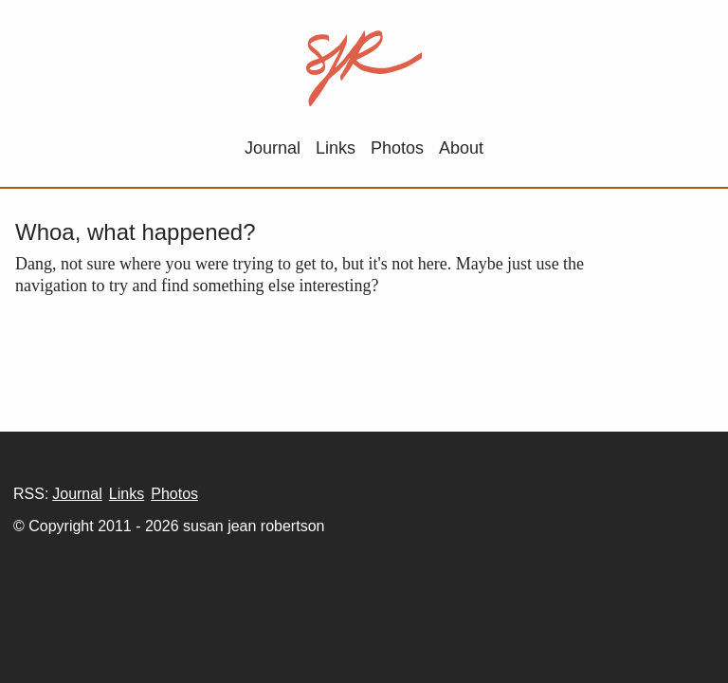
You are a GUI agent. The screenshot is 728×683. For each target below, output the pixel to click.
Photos (397, 147)
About (461, 147)
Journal (272, 147)
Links (335, 147)
